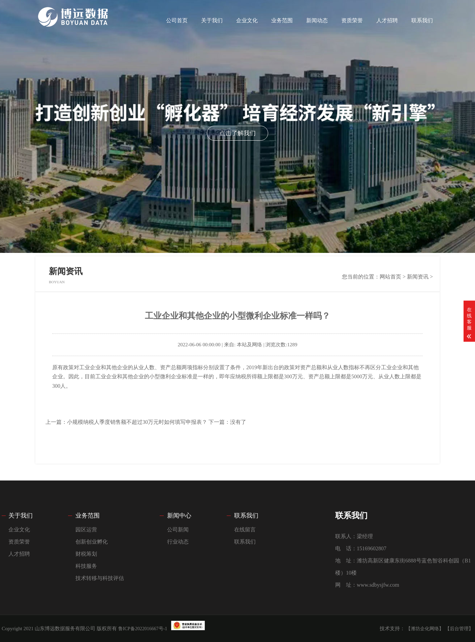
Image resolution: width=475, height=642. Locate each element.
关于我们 (212, 20)
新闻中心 (179, 515)
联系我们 (422, 20)
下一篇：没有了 (227, 422)
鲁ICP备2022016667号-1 (142, 628)
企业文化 (247, 20)
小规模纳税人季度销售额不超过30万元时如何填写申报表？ (137, 422)
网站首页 (390, 277)
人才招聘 (387, 20)
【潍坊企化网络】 (425, 628)
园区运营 (86, 529)
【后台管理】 (459, 628)
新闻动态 (317, 20)
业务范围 (282, 20)
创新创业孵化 (91, 542)
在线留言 (245, 529)
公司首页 (177, 20)
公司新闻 (178, 529)
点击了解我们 (237, 133)
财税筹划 (86, 554)
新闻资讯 (418, 277)
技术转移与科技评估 (99, 578)
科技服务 (86, 566)
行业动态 (178, 542)
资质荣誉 (352, 20)
